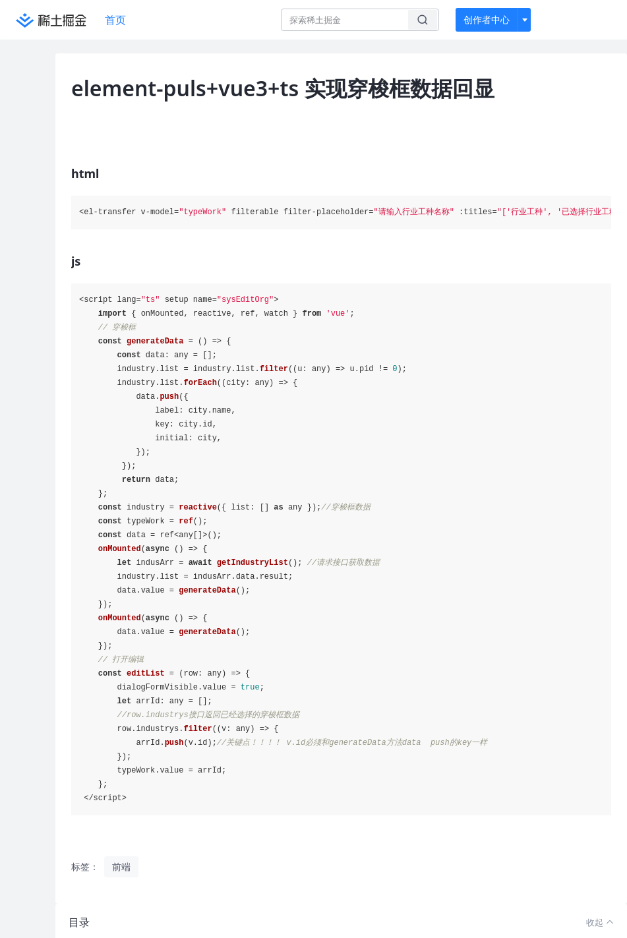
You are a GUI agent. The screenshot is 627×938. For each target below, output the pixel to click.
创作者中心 (486, 19)
